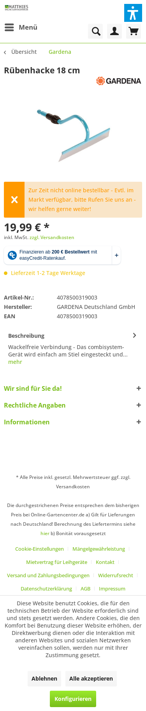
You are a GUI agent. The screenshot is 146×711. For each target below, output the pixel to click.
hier (44, 533)
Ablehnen (44, 678)
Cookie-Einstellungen (39, 548)
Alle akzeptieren (91, 678)
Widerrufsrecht (115, 575)
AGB (85, 588)
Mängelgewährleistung (98, 548)
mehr (15, 361)
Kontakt (105, 562)
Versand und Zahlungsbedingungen (48, 575)
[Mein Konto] (114, 31)
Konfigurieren (73, 698)
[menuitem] (20, 27)
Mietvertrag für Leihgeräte (56, 562)
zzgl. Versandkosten (52, 237)
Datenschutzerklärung (46, 588)
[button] (133, 13)
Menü (21, 26)
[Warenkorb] (133, 31)
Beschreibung (26, 335)
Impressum (112, 588)
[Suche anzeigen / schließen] (95, 31)
